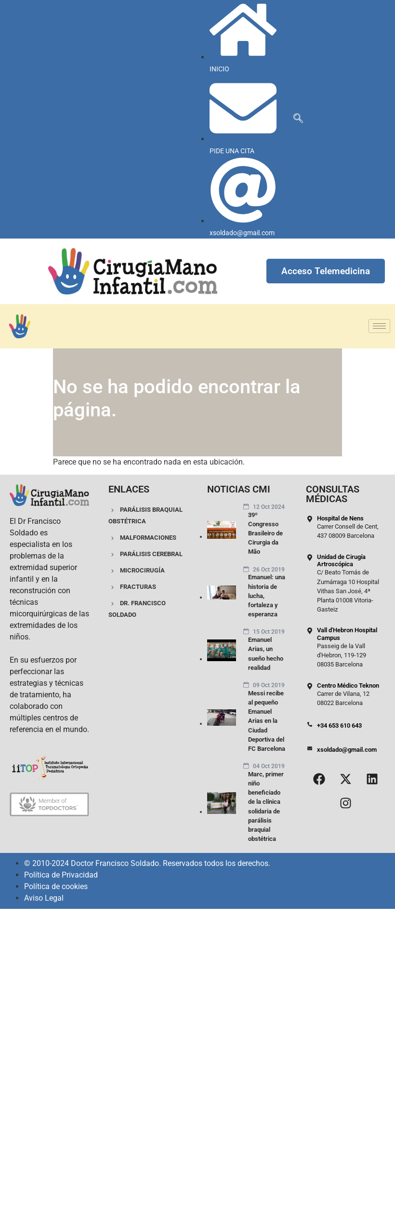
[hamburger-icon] (379, 326)
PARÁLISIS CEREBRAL (145, 554)
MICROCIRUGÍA (136, 570)
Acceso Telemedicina (325, 271)
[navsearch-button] (298, 119)
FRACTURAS (132, 586)
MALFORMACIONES (142, 537)
